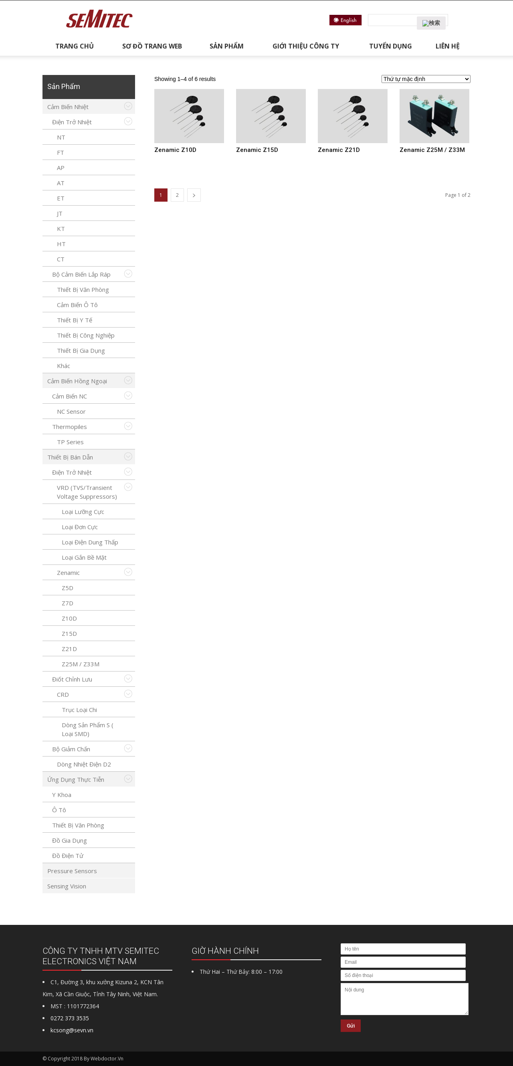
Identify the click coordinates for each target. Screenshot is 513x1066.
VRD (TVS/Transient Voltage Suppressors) (87, 491)
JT (60, 213)
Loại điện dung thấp (90, 542)
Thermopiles (69, 427)
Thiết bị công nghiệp (86, 335)
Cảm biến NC (69, 396)
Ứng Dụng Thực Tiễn (75, 779)
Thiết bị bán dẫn (70, 457)
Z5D (67, 588)
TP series (70, 442)
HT (61, 244)
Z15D (69, 633)
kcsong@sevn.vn (71, 1030)
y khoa (61, 795)
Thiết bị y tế (74, 320)
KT (61, 229)
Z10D (69, 618)
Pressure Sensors (72, 871)
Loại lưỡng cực (83, 512)
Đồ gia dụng (69, 840)
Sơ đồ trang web (152, 46)
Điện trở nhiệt (72, 122)
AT (61, 183)
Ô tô (59, 810)
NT (61, 137)
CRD (63, 694)
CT (61, 259)
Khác (63, 366)
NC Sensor (71, 411)
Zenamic (68, 572)
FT (60, 152)
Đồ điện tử (67, 856)
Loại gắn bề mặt (84, 557)
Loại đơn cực (80, 527)
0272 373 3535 (69, 1018)
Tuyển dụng (390, 46)
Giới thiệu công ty (306, 46)
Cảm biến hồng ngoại (77, 381)
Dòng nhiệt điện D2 (84, 764)
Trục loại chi (79, 710)
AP (61, 168)
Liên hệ (448, 46)
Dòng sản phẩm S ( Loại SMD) (87, 729)
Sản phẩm (227, 46)
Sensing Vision (66, 886)
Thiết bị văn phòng (83, 289)
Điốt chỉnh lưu (72, 679)
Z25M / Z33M (80, 664)
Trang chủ (74, 46)
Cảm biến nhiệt (68, 107)
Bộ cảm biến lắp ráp (81, 274)
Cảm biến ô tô (77, 305)
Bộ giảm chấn (71, 749)
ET (61, 198)
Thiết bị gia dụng (81, 350)
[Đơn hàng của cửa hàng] (426, 79)
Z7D (67, 603)
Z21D (69, 649)
